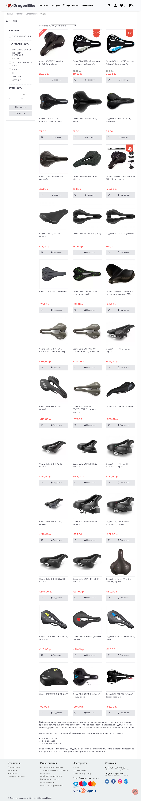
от (14, 95)
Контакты (12, 770)
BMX (14, 73)
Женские (16, 76)
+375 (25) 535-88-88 (119, 769)
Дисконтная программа (51, 767)
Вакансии (12, 774)
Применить (20, 107)
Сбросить (20, 113)
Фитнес (16, 69)
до (26, 95)
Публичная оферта (49, 779)
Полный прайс (80, 770)
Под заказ (123, 195)
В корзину (56, 80)
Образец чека (47, 782)
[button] (44, 5)
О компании (14, 767)
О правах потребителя (51, 786)
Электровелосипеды (22, 62)
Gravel (15, 59)
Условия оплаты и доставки (54, 770)
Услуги (76, 767)
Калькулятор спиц (82, 774)
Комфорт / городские (17, 54)
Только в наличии (21, 36)
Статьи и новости (16, 777)
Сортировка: (45, 26)
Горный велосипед (21, 50)
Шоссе (15, 66)
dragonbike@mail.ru (119, 775)
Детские (16, 80)
